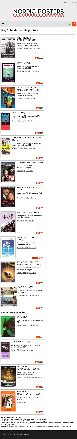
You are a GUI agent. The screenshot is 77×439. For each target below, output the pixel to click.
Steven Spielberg (23, 71)
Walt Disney (41, 426)
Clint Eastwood (20, 426)
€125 (39, 133)
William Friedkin (22, 48)
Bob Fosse (20, 221)
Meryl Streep (31, 248)
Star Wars (49, 426)
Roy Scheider (34, 71)
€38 (39, 158)
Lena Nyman (21, 402)
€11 (39, 387)
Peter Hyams (21, 98)
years (46, 421)
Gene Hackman (34, 48)
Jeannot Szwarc (23, 295)
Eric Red (20, 171)
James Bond (31, 426)
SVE (75, 2)
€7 (40, 258)
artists (32, 421)
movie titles (39, 421)
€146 (39, 58)
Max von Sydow (28, 350)
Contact (65, 2)
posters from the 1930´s (62, 426)
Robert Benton (22, 248)
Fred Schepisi (22, 198)
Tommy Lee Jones (35, 377)
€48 (39, 83)
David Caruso (33, 325)
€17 (39, 183)
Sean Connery (32, 198)
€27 (39, 108)
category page (9, 424)
